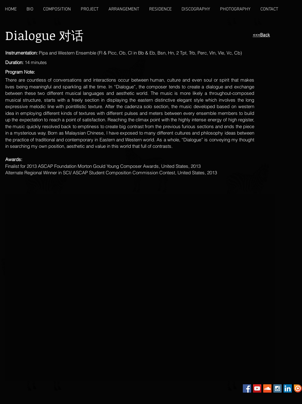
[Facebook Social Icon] (247, 388)
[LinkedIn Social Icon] (288, 388)
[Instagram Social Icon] (277, 388)
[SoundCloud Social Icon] (267, 388)
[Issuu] (298, 388)
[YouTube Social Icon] (257, 388)
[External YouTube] (77, 235)
